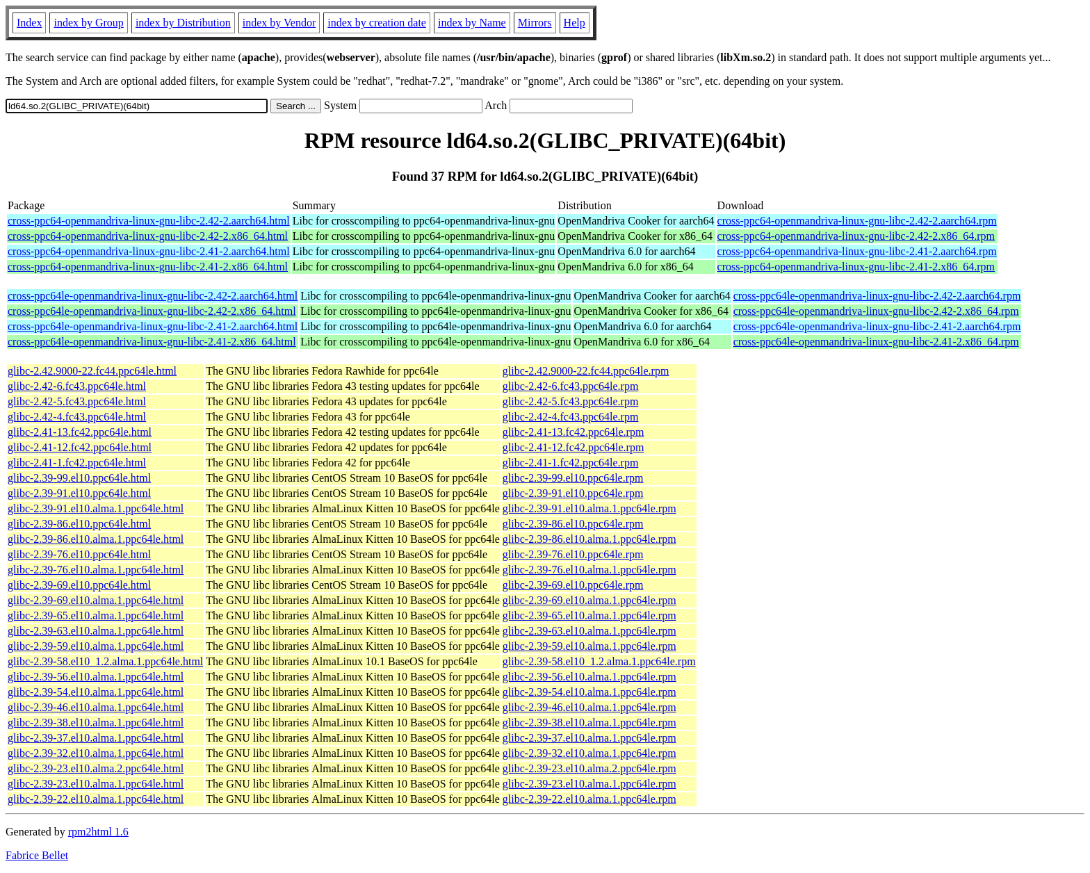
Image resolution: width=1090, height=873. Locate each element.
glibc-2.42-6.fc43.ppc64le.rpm (571, 386)
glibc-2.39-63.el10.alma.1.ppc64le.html (96, 631)
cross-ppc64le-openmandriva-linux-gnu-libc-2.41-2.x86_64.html (152, 342)
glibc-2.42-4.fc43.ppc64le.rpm (571, 417)
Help (574, 22)
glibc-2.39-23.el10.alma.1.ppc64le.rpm (589, 784)
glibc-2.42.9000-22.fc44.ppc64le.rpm (586, 371)
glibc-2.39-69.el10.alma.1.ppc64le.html (96, 600)
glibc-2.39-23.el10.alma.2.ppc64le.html (96, 768)
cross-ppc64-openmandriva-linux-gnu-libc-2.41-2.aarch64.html (149, 251)
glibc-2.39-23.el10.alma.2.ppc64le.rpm (589, 768)
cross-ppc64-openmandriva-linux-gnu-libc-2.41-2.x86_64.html (148, 266)
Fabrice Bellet (37, 855)
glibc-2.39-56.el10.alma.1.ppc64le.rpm (589, 677)
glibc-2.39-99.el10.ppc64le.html (79, 478)
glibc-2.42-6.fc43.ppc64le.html (77, 386)
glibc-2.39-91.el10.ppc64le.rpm (573, 493)
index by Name (472, 22)
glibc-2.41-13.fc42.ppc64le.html (80, 432)
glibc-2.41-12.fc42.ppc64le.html (80, 447)
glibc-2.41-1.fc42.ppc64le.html (77, 462)
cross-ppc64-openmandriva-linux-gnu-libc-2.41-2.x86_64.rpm (856, 266)
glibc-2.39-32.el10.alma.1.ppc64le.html (96, 753)
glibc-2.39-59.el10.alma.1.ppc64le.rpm (589, 646)
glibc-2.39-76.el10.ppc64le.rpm (573, 554)
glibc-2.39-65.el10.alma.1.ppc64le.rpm (589, 615)
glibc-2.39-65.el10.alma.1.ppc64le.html (96, 615)
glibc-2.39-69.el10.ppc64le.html (79, 585)
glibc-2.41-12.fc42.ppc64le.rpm (573, 447)
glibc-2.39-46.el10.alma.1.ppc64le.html (96, 707)
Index (29, 22)
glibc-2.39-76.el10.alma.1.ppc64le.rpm (589, 570)
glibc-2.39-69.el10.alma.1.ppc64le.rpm (589, 600)
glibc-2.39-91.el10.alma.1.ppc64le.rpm (589, 508)
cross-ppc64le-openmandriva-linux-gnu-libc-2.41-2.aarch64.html (153, 326)
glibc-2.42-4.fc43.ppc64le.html (77, 417)
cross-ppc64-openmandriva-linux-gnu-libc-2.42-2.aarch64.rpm (857, 221)
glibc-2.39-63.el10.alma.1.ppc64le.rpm (589, 631)
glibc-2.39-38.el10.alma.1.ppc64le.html (96, 722)
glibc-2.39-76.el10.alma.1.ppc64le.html (96, 570)
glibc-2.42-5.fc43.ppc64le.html (77, 401)
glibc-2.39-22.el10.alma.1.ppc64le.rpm (589, 799)
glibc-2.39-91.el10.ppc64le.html (79, 493)
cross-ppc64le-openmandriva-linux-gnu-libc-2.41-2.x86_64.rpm (876, 342)
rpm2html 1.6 (98, 832)
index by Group (88, 22)
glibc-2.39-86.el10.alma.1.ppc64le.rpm (589, 539)
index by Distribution (183, 22)
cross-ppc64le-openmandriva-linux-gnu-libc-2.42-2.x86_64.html (152, 311)
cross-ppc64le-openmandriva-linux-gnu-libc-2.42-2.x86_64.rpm (876, 311)
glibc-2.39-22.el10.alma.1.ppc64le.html (96, 799)
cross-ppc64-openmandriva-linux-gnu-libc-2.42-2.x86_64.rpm (856, 236)
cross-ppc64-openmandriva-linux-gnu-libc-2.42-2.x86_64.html (148, 236)
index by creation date (376, 22)
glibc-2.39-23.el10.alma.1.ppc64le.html (96, 784)
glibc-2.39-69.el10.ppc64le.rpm (573, 585)
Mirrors (535, 22)
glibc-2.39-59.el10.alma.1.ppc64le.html (96, 646)
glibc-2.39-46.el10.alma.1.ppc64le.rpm (589, 707)
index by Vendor (279, 22)
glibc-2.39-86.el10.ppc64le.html (79, 524)
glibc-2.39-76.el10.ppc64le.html (79, 554)
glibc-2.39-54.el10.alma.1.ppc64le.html (96, 692)
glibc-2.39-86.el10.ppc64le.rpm (573, 524)
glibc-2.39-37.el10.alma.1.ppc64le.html (96, 738)
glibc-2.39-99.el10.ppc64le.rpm (573, 478)
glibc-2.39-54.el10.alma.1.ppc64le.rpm (589, 692)
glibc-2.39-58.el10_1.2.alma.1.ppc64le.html (105, 661)
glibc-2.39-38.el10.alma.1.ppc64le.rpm (589, 722)
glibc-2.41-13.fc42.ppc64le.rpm (573, 432)
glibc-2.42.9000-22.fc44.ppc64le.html (92, 371)
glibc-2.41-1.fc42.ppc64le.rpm (571, 462)
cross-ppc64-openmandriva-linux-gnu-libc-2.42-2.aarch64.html (149, 221)
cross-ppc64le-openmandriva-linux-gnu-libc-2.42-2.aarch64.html (153, 296)
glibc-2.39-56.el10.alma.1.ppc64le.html (96, 677)
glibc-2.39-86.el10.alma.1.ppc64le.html (96, 539)
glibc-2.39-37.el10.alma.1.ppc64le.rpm (589, 738)
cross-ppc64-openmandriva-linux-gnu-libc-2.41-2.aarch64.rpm (857, 251)
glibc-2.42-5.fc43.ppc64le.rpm (571, 401)
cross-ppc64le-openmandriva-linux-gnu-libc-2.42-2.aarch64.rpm (877, 296)
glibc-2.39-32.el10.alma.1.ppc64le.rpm (589, 753)
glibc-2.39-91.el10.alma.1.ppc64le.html (96, 508)
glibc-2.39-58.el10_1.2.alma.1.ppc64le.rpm (599, 661)
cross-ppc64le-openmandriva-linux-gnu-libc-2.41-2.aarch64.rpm (877, 326)
